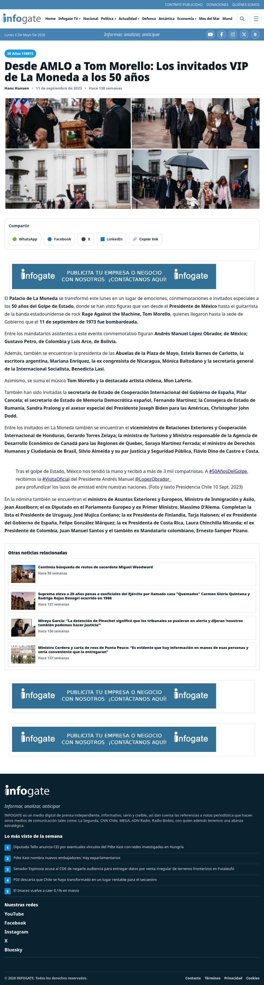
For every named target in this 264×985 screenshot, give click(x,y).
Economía (185, 18)
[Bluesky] (255, 34)
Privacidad (233, 978)
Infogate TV (68, 18)
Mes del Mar (209, 18)
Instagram (16, 932)
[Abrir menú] (256, 19)
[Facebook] (221, 34)
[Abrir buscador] (242, 19)
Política (107, 18)
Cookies (253, 978)
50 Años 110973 (20, 53)
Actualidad (128, 18)
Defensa (149, 18)
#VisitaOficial (56, 479)
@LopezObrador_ (153, 479)
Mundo (229, 18)
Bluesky (13, 950)
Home (50, 18)
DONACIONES (217, 4)
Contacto (193, 978)
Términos (213, 978)
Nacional (90, 18)
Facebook (15, 923)
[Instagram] (233, 34)
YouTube (14, 914)
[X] (244, 34)
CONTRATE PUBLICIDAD (184, 4)
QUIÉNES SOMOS (246, 4)
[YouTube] (210, 34)
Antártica (166, 18)
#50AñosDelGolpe (228, 471)
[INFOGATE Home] (21, 18)
